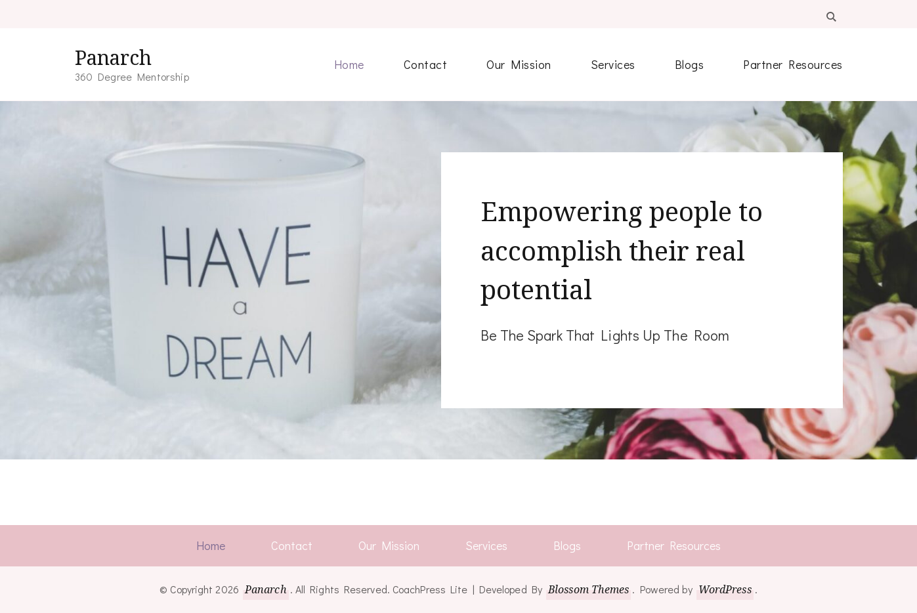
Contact (426, 64)
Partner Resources (793, 64)
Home (349, 64)
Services (613, 64)
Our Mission (518, 64)
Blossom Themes (588, 589)
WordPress (725, 589)
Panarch (113, 57)
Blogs (689, 64)
